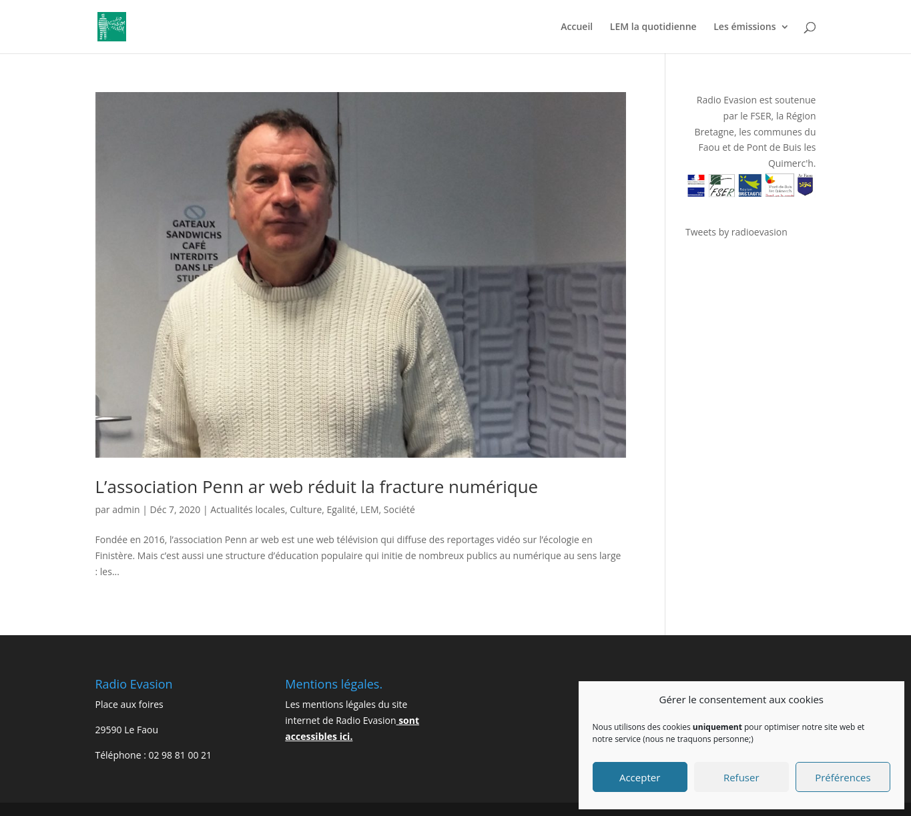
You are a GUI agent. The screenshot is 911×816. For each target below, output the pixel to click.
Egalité (341, 509)
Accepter (639, 777)
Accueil (577, 27)
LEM (369, 509)
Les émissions (744, 27)
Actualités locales (247, 509)
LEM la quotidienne (653, 27)
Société (399, 509)
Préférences (843, 777)
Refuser (741, 777)
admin (125, 509)
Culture (306, 509)
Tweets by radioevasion (736, 232)
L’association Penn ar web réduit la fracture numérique (317, 486)
